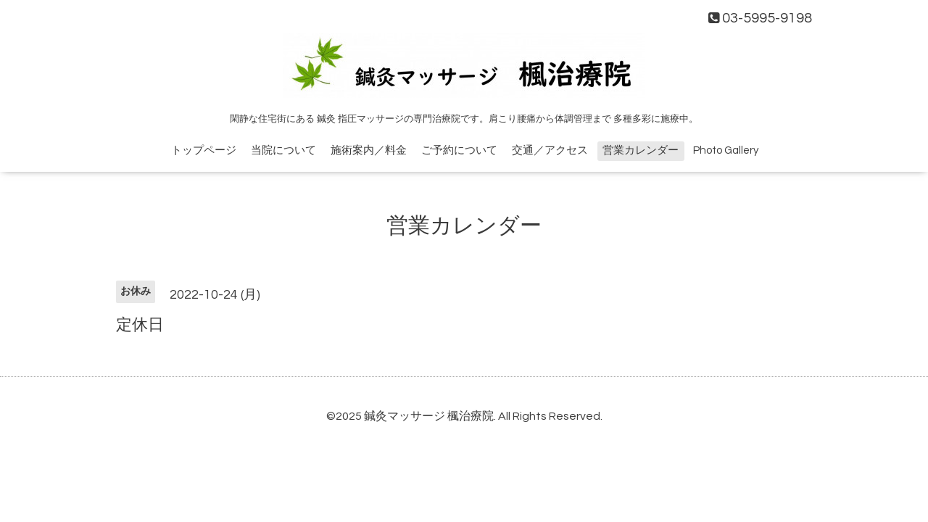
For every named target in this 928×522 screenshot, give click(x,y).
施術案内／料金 (369, 150)
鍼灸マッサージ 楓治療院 (429, 416)
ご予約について (459, 150)
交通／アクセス (550, 150)
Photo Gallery (725, 150)
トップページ (203, 150)
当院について (283, 150)
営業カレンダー (640, 150)
